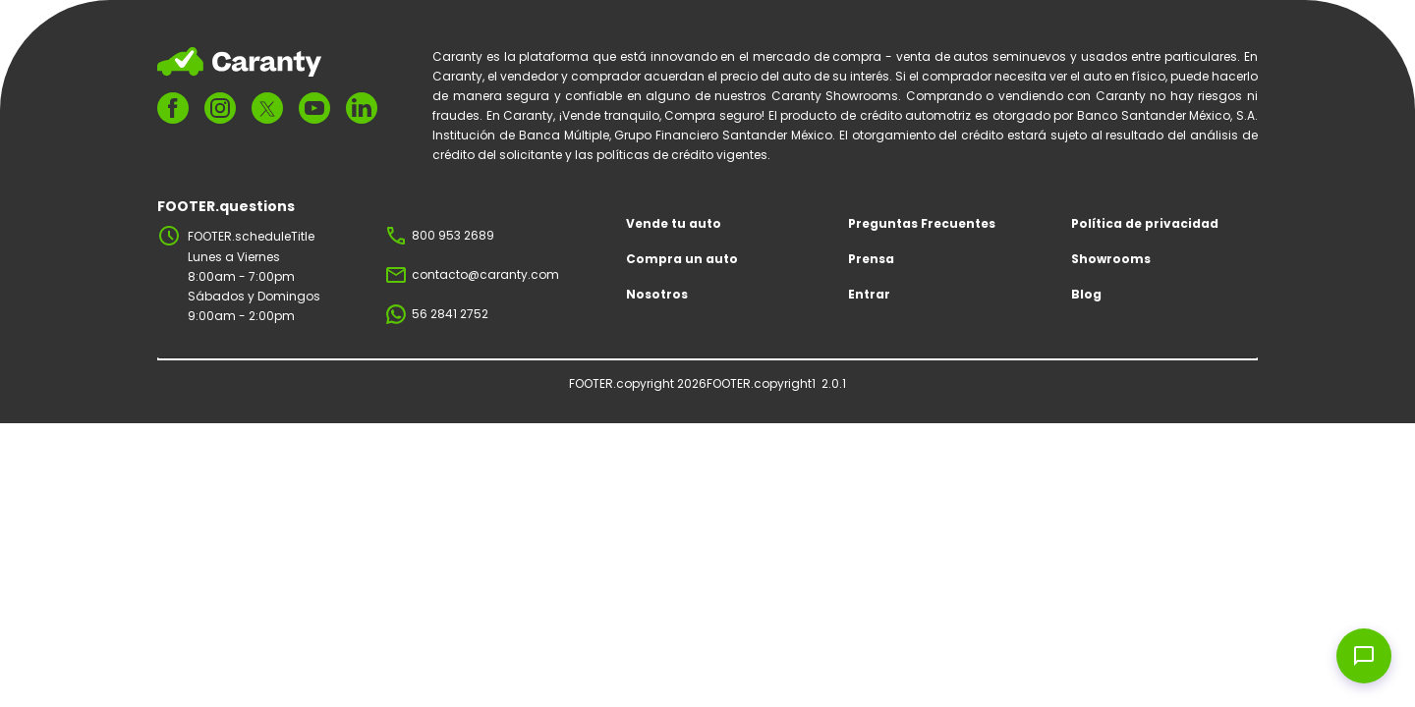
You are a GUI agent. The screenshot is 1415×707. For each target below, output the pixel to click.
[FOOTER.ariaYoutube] (314, 108)
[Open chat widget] (1363, 655)
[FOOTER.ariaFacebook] (173, 108)
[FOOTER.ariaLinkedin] (361, 108)
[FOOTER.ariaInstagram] (220, 108)
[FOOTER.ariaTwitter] (267, 108)
